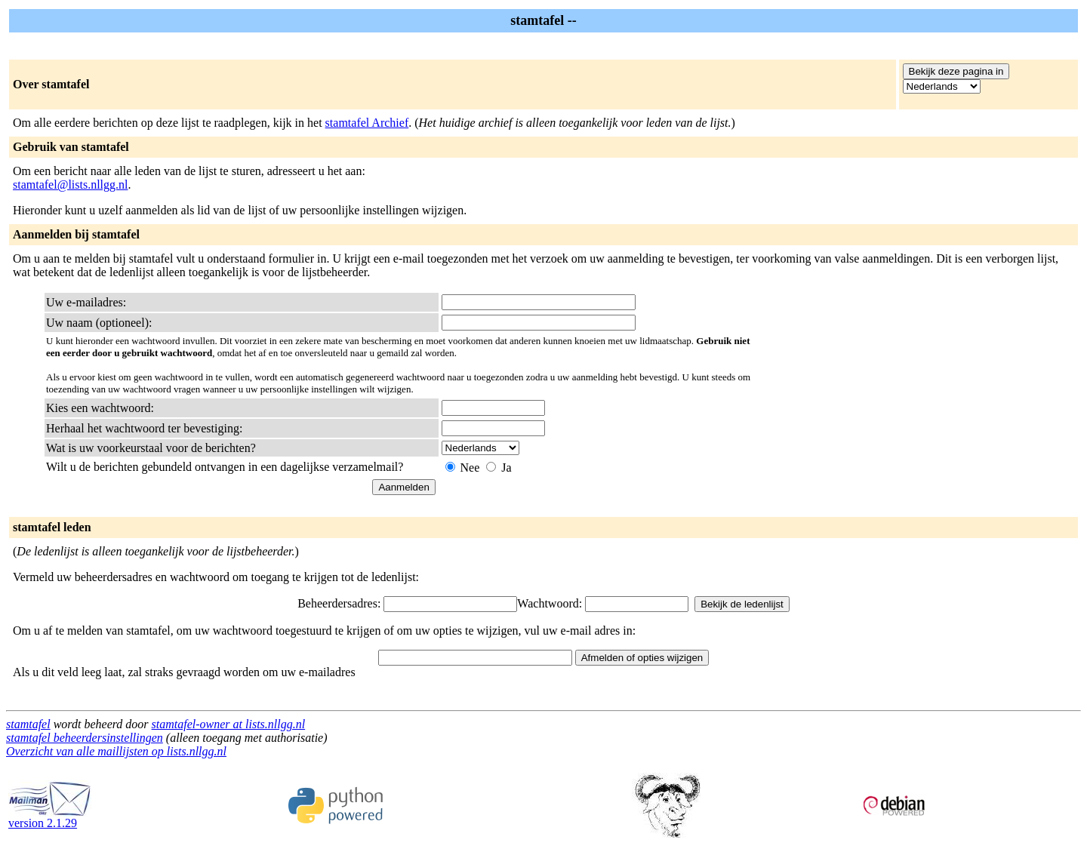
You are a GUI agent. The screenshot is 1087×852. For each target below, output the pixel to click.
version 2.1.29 (49, 817)
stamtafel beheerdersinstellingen (84, 737)
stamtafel (28, 724)
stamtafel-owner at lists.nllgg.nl (229, 724)
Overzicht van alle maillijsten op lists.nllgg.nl (116, 751)
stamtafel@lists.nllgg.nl (70, 184)
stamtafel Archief (367, 122)
